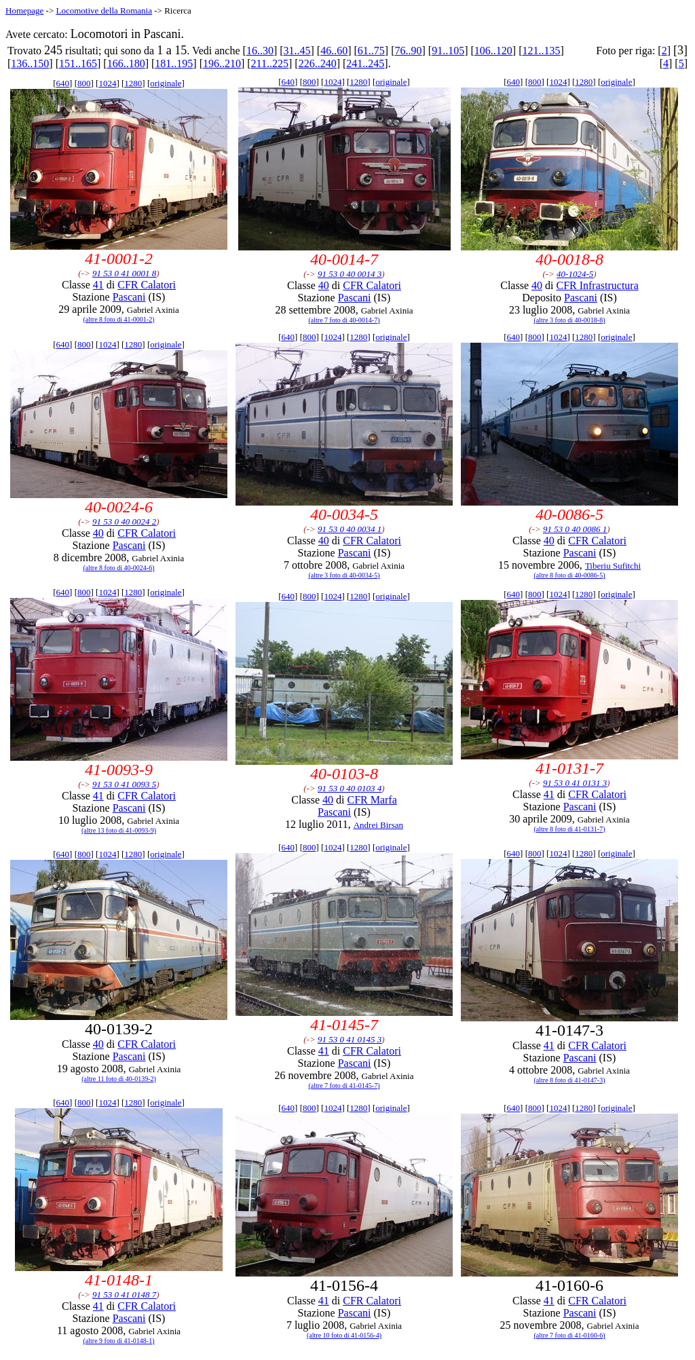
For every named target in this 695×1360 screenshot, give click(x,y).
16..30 (260, 50)
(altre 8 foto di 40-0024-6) (119, 567)
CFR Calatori (146, 284)
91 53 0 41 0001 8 (124, 273)
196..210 (222, 63)
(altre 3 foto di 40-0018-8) (569, 320)
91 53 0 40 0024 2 (124, 521)
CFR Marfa (371, 800)
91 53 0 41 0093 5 (124, 784)
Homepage (24, 10)
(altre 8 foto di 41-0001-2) (119, 319)
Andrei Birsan (378, 825)
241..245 (365, 63)
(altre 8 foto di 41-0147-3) (569, 1080)
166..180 (126, 63)
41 (98, 284)
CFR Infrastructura (597, 285)
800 (84, 83)
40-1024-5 (575, 274)
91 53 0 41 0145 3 (349, 1039)
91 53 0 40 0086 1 (575, 529)
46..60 (334, 50)
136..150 (30, 63)
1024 (107, 83)
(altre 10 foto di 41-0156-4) (344, 1335)
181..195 (174, 63)
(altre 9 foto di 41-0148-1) (119, 1340)
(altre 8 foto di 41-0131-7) (569, 829)
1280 (133, 83)
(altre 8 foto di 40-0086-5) (569, 575)
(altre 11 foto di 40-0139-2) (118, 1078)
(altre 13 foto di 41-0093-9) (118, 830)
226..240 (318, 63)
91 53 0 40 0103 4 (349, 788)
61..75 (371, 50)
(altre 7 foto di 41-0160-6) (569, 1335)
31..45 (297, 50)
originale (165, 83)
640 (63, 83)
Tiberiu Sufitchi (613, 566)
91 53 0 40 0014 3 (349, 274)
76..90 (408, 50)
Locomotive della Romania (104, 10)
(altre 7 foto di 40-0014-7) (344, 320)
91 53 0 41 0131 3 (575, 783)
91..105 (448, 50)
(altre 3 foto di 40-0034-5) (344, 575)
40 (323, 285)
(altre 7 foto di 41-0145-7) (344, 1085)
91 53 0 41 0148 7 (124, 1294)
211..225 (269, 63)
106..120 (493, 50)
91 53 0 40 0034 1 (349, 529)
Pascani (129, 297)
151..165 (78, 63)
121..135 (541, 50)
